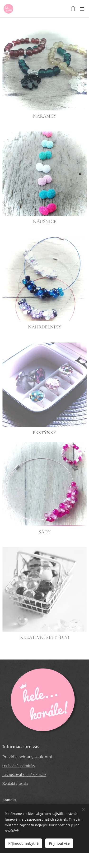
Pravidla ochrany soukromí (27, 756)
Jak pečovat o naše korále (24, 774)
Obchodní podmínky (18, 766)
